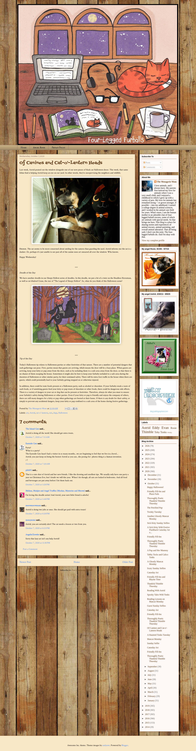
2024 (147, 454)
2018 (147, 710)
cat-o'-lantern (42, 412)
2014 (147, 727)
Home (23, 147)
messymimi (31, 520)
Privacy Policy (58, 147)
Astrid (32, 412)
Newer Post (25, 562)
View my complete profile (153, 240)
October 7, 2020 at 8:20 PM (38, 513)
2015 (147, 723)
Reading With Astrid (156, 590)
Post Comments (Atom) (82, 570)
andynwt (106, 745)
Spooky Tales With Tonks (158, 595)
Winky (169, 432)
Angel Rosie (39, 147)
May (150, 683)
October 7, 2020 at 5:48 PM (38, 499)
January (151, 700)
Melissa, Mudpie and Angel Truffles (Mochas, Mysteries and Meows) (55, 490)
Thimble (148, 432)
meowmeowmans (33, 505)
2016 (147, 718)
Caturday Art (152, 572)
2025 (147, 450)
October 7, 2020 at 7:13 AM (37, 437)
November (152, 479)
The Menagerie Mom (167, 182)
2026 (147, 446)
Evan (165, 428)
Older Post (127, 562)
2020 (147, 471)
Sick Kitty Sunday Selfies (158, 523)
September (152, 666)
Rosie (174, 428)
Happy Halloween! (155, 487)
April (150, 688)
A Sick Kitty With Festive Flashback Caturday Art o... (158, 530)
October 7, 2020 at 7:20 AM (38, 464)
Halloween (63, 412)
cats (50, 412)
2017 (147, 714)
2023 (147, 459)
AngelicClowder (32, 534)
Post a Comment (30, 549)
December (152, 475)
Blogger (125, 745)
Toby (157, 432)
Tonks (163, 432)
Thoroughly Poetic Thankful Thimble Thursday (156, 501)
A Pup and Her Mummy (157, 550)
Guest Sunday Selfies (156, 606)
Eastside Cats (31, 443)
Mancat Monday (154, 639)
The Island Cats (32, 428)
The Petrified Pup (155, 508)
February (152, 696)
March (151, 692)
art (27, 412)
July (150, 675)
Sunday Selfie (153, 643)
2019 (147, 706)
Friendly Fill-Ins (154, 536)
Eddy (156, 428)
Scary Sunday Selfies (156, 568)
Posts (146, 162)
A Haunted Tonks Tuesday (158, 635)
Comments (149, 167)
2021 (147, 467)
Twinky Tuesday (154, 512)
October (151, 483)
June (150, 679)
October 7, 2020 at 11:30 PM (38, 542)
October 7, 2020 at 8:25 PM (38, 528)
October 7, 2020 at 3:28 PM (37, 484)
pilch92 (29, 470)
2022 (147, 463)
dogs (55, 412)
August (151, 671)
